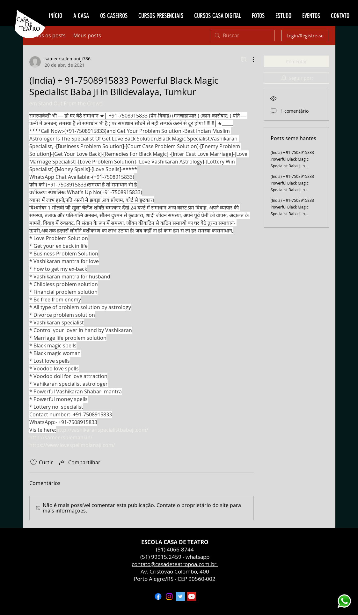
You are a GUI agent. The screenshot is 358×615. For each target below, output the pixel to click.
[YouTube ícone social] (191, 596)
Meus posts (87, 35)
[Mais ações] (250, 59)
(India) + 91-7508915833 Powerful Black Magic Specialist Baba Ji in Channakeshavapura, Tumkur (292, 214)
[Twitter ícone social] (180, 596)
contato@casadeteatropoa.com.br (175, 564)
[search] (242, 35)
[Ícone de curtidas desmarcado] (33, 462)
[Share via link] (79, 462)
